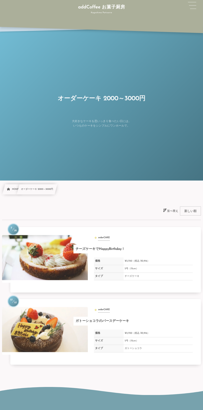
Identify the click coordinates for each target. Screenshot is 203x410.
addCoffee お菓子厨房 (101, 7)
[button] (192, 5)
